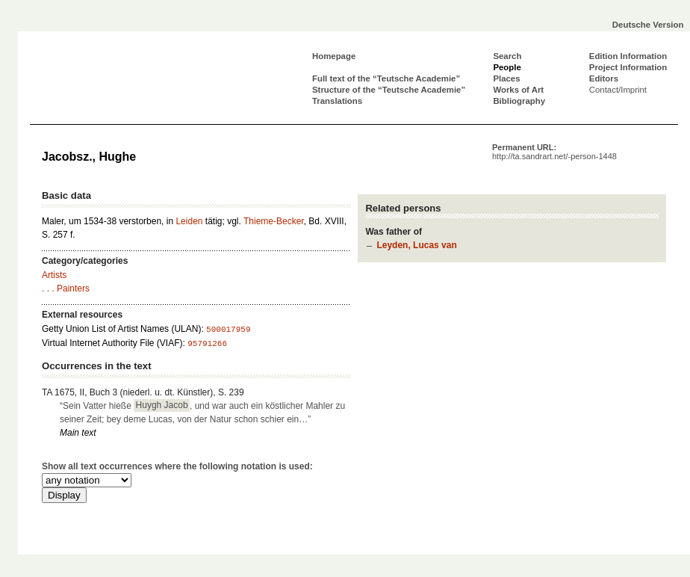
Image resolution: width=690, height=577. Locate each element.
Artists (54, 275)
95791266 (207, 343)
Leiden (188, 221)
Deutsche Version (648, 24)
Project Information (628, 67)
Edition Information (628, 56)
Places (506, 78)
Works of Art (518, 89)
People (506, 67)
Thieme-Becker (273, 221)
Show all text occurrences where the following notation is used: (177, 466)
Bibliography (519, 100)
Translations (337, 100)
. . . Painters (66, 288)
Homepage (333, 56)
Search (507, 56)
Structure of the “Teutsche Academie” (388, 89)
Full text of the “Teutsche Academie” (386, 78)
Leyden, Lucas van (416, 245)
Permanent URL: (554, 152)
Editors (603, 78)
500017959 (228, 329)
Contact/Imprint (618, 89)
